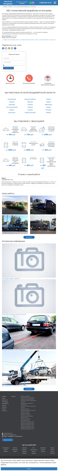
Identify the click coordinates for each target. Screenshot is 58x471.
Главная (4, 396)
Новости (4, 408)
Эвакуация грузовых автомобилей (27, 399)
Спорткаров (15, 160)
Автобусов (15, 143)
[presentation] (28, 190)
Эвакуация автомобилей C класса (27, 424)
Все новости (29, 389)
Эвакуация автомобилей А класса (27, 421)
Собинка (30, 104)
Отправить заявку (8, 68)
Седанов (15, 131)
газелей (33, 144)
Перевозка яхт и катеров (25, 414)
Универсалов (15, 132)
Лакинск (48, 112)
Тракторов (51, 131)
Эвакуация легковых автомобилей (27, 397)
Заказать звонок (8, 439)
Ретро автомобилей (15, 162)
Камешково (48, 104)
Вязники (11, 102)
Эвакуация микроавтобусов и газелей (28, 410)
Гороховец (12, 104)
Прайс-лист (5, 400)
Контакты (4, 410)
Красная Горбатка (30, 99)
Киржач (12, 110)
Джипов (33, 128)
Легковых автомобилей (15, 129)
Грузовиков (15, 144)
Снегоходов (51, 146)
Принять (29, 468)
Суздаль (30, 110)
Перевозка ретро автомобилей (27, 416)
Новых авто (15, 158)
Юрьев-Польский (30, 112)
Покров (48, 99)
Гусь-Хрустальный (11, 107)
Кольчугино (11, 112)
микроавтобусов (33, 143)
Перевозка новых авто (25, 411)
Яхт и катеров (33, 158)
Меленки (30, 102)
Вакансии (4, 407)
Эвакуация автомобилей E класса (27, 427)
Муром (48, 107)
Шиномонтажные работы (51, 162)
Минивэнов (33, 129)
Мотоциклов (51, 143)
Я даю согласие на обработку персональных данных (14, 65)
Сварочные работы (51, 159)
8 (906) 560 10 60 (45, 2)
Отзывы (4, 405)
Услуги (3, 398)
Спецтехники (51, 128)
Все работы (29, 237)
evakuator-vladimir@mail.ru (9, 434)
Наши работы (5, 403)
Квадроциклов (51, 144)
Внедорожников (33, 131)
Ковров (48, 102)
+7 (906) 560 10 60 (7, 433)
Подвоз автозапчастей (51, 165)
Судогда (30, 107)
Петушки (48, 110)
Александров (12, 99)
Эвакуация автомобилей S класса (27, 428)
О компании (5, 401)
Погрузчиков (51, 129)
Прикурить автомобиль (25, 396)
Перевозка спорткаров (25, 413)
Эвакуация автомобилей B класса (27, 423)
